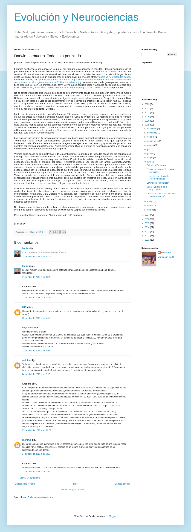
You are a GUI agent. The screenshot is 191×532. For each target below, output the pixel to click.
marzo (150, 201)
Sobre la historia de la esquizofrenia (157, 188)
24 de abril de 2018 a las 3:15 (36, 374)
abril (149, 162)
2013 (147, 231)
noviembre (152, 133)
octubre (151, 137)
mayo (150, 157)
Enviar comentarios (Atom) (40, 497)
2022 (147, 108)
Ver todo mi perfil (166, 257)
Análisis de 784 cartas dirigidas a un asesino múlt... (161, 194)
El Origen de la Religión (158, 183)
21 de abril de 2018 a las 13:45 (36, 277)
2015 (147, 223)
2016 (147, 219)
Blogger (112, 516)
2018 (147, 125)
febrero (151, 205)
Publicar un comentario (29, 478)
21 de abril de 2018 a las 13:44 (36, 256)
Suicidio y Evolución (156, 165)
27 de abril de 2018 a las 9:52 (36, 471)
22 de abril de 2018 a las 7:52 (36, 318)
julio (149, 149)
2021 (147, 112)
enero (150, 210)
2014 (147, 227)
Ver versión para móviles (72, 489)
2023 (147, 104)
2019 (147, 121)
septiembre (152, 141)
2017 (147, 215)
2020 (147, 116)
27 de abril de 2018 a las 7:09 (36, 454)
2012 (147, 235)
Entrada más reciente (25, 484)
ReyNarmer (27, 327)
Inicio (75, 484)
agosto (150, 145)
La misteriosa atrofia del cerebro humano (158, 177)
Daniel (25, 248)
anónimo (26, 360)
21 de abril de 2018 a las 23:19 (36, 297)
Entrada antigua (122, 484)
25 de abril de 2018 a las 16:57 (36, 430)
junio (149, 153)
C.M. (24, 307)
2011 (147, 240)
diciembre (152, 128)
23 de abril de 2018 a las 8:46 (36, 350)
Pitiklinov (166, 252)
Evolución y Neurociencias (76, 17)
